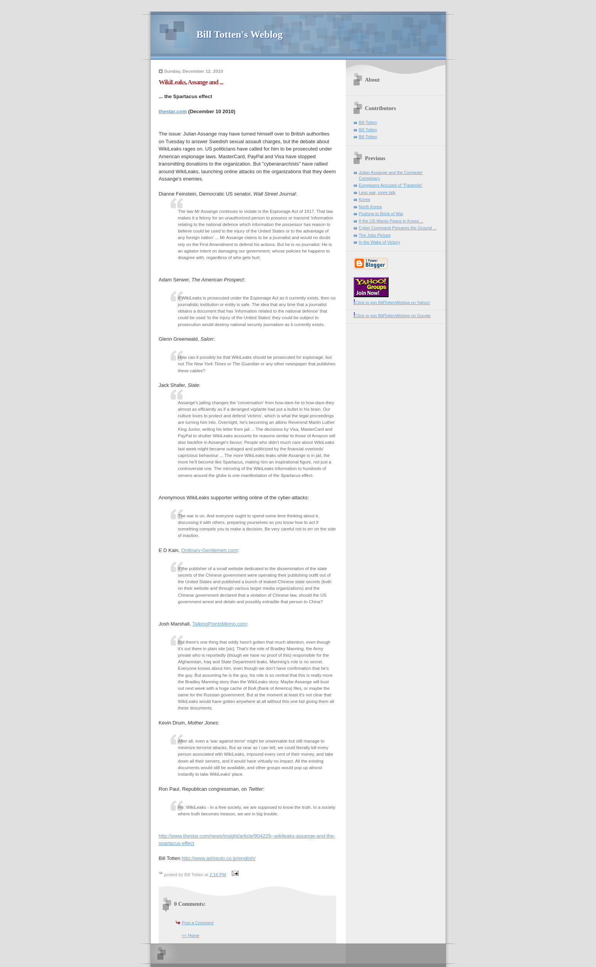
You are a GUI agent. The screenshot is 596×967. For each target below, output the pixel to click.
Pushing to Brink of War (381, 213)
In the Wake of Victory (379, 242)
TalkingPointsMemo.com (219, 624)
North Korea (370, 206)
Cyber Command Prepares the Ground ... (398, 228)
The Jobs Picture (375, 235)
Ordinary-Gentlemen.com (209, 550)
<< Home (190, 935)
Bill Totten (368, 122)
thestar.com (173, 111)
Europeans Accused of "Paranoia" (391, 185)
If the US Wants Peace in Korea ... (391, 221)
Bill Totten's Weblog (240, 34)
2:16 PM (218, 874)
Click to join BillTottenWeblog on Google (392, 315)
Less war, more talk (377, 192)
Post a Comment (198, 922)
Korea (364, 199)
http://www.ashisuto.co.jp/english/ (219, 858)
